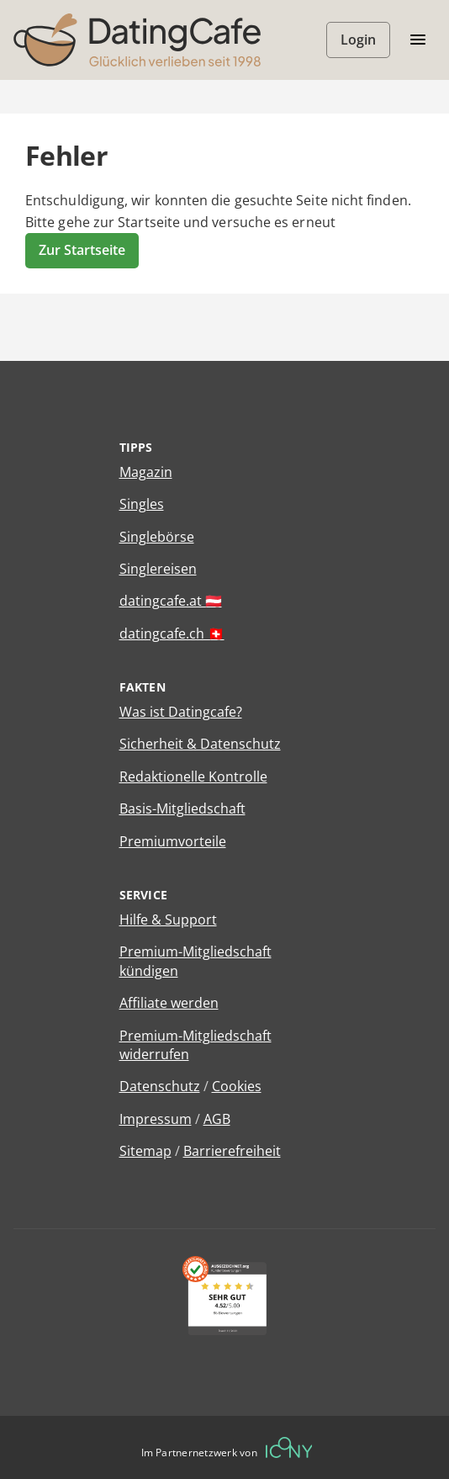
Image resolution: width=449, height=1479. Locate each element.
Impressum (155, 1119)
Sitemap (145, 1151)
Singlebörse (156, 536)
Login (358, 39)
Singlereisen (158, 568)
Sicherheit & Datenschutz (200, 743)
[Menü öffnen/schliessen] (418, 40)
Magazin (145, 472)
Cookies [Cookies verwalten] (236, 1086)
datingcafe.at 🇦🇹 (170, 600)
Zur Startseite (82, 250)
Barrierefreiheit (232, 1151)
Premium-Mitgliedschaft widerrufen (195, 1044)
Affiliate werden (169, 1003)
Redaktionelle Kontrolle (193, 776)
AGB (216, 1119)
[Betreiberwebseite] (289, 1447)
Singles (141, 504)
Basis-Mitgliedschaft (182, 808)
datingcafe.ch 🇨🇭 (172, 633)
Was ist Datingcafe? (180, 711)
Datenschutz (159, 1086)
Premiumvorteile (172, 841)
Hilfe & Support (168, 919)
